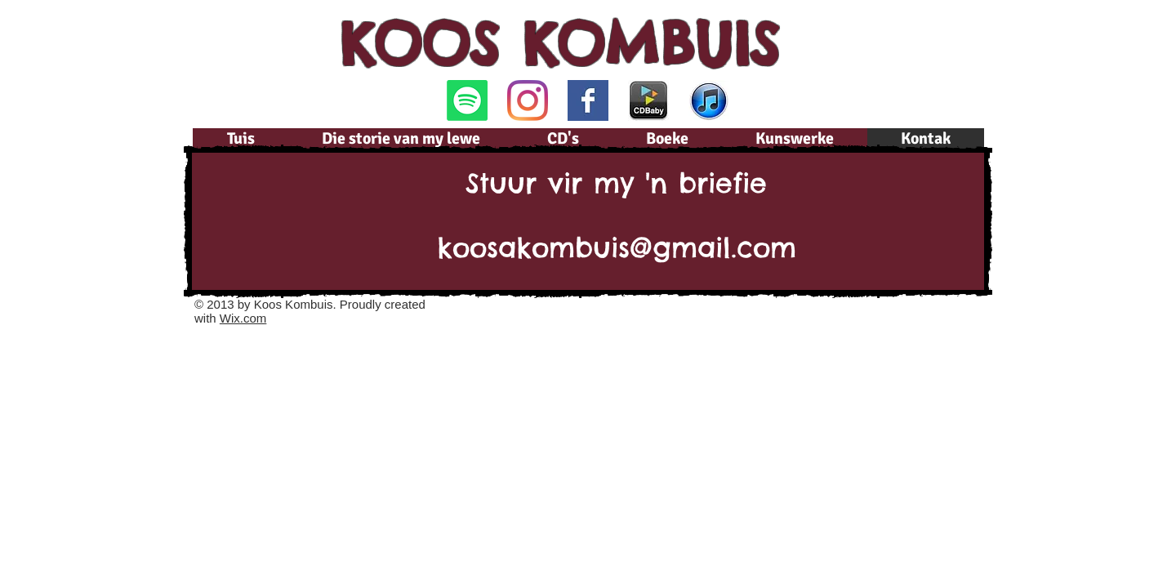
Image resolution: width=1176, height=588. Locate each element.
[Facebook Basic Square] (588, 100)
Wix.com (243, 318)
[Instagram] (527, 100)
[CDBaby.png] (648, 100)
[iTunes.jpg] (708, 100)
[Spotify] (467, 100)
